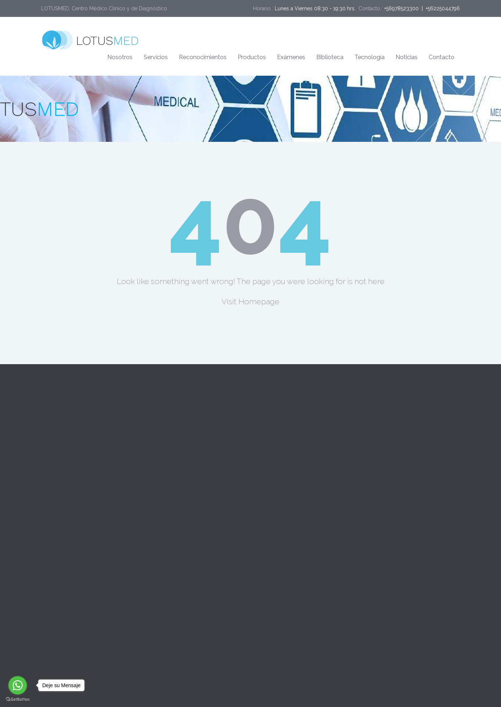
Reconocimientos (203, 57)
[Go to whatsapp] (17, 685)
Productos (252, 57)
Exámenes (291, 57)
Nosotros (120, 57)
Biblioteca (329, 57)
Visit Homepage (250, 301)
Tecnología (369, 57)
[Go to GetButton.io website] (17, 699)
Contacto (441, 57)
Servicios (156, 57)
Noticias (407, 57)
